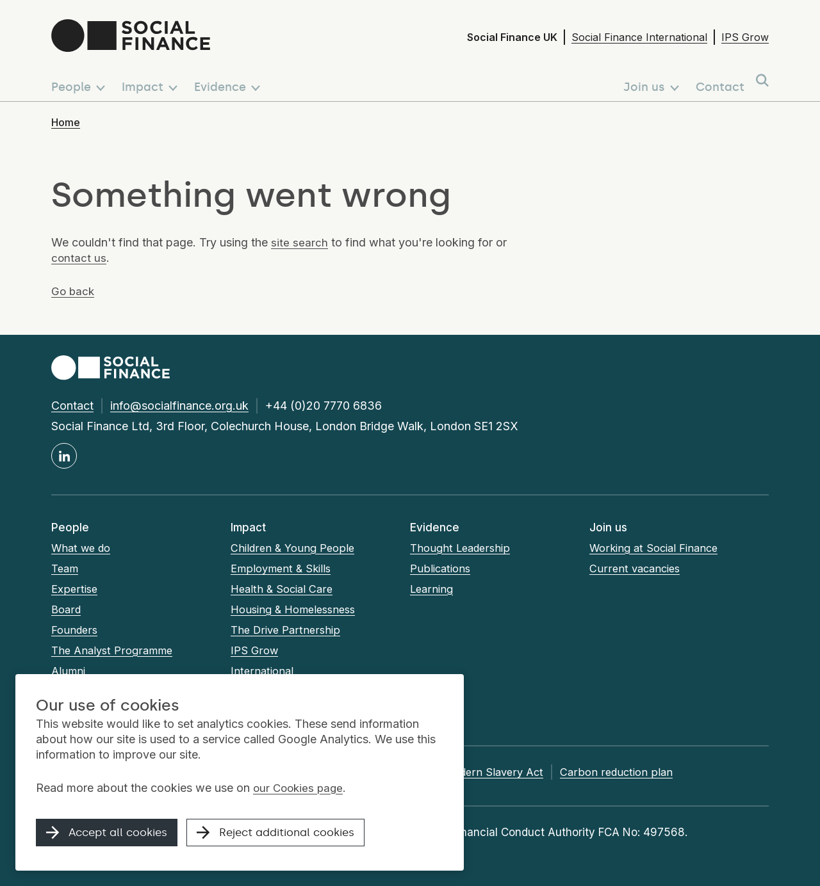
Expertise (75, 589)
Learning (432, 589)
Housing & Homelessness (296, 609)
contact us (79, 257)
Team (65, 568)
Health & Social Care (283, 589)
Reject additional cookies (292, 836)
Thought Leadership (461, 548)
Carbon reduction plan (639, 772)
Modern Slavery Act (514, 772)
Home (65, 122)
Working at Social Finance (656, 548)
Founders (74, 630)
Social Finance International (639, 37)
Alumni (68, 670)
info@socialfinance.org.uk (179, 405)
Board (66, 609)
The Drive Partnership (286, 630)
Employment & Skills (282, 568)
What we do (82, 548)
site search (299, 242)
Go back (73, 291)
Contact (72, 405)
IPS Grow (745, 37)
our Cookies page (300, 790)
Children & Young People (294, 548)
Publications (441, 568)
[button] (80, 81)
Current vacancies (636, 568)
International (263, 670)
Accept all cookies (111, 836)
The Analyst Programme (113, 650)
